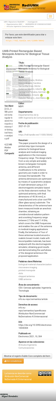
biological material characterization (35, 264)
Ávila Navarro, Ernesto (29, 95)
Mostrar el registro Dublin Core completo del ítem (27, 356)
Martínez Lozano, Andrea (30, 80)
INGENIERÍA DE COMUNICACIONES (38, 24)
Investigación (32, 22)
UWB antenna (25, 279)
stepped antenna (27, 276)
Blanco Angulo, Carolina (30, 83)
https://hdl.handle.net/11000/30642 (35, 135)
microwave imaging (28, 267)
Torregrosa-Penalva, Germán (32, 92)
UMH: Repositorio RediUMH (14, 22)
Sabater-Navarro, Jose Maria (32, 98)
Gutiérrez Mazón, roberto (30, 89)
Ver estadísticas (13, 361)
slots (21, 273)
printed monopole (27, 270)
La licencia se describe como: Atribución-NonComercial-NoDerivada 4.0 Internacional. (18, 376)
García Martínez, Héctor (30, 86)
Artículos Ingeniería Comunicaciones (20, 26)
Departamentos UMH (14, 24)
